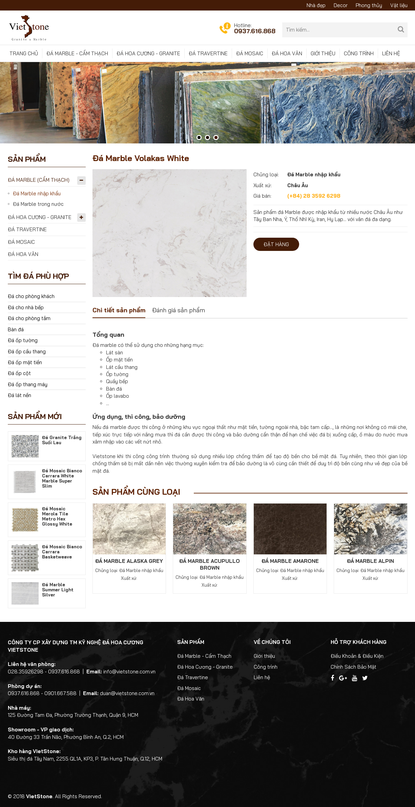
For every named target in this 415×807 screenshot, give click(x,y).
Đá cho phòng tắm (29, 318)
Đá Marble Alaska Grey (129, 561)
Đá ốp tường (23, 340)
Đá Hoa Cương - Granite (148, 53)
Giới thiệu (323, 53)
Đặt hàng (276, 244)
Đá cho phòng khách (31, 296)
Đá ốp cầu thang (27, 351)
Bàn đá (16, 329)
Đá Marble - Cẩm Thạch (77, 53)
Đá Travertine (208, 53)
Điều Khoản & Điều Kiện (357, 656)
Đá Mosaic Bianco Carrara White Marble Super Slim (62, 478)
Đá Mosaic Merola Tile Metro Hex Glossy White (57, 516)
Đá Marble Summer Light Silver (58, 589)
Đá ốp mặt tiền (25, 362)
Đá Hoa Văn (287, 53)
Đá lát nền (19, 395)
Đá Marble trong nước (38, 204)
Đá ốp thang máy (27, 384)
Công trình (359, 53)
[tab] (118, 311)
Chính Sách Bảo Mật (353, 667)
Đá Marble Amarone (290, 561)
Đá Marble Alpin (370, 561)
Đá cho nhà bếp (26, 307)
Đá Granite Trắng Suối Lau (62, 440)
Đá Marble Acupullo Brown (209, 564)
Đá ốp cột (19, 373)
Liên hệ (391, 53)
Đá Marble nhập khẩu (37, 193)
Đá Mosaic (249, 53)
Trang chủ (23, 53)
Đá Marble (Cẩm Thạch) (38, 180)
